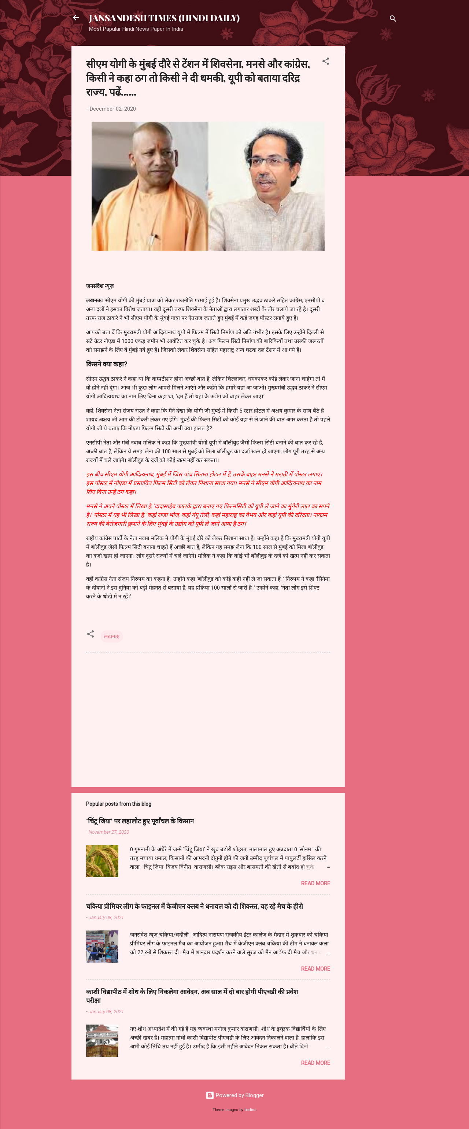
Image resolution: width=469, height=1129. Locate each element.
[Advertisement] (374, 156)
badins (250, 1109)
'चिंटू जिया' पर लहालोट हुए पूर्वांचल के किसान (140, 820)
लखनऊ (111, 636)
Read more (315, 883)
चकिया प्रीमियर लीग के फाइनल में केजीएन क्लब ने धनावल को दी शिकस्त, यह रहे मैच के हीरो (194, 906)
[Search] (393, 20)
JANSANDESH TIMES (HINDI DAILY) (164, 17)
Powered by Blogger (235, 1095)
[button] (325, 62)
